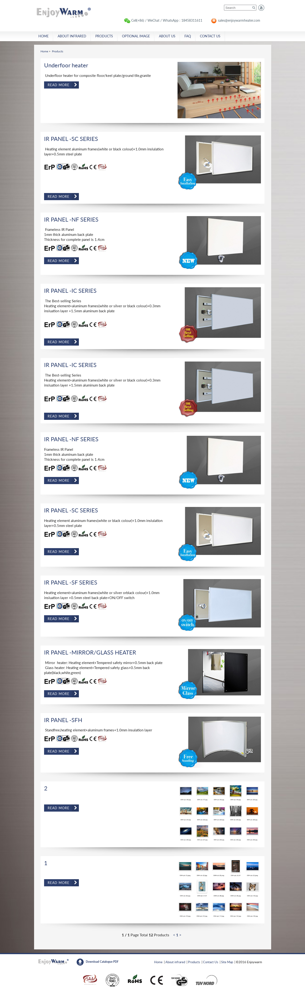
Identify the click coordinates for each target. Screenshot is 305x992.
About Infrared (72, 36)
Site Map (227, 962)
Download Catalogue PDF (102, 961)
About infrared (175, 962)
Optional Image (136, 36)
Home (65, 12)
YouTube (261, 8)
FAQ (187, 36)
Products (104, 36)
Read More (58, 85)
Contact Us (210, 36)
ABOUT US (167, 36)
